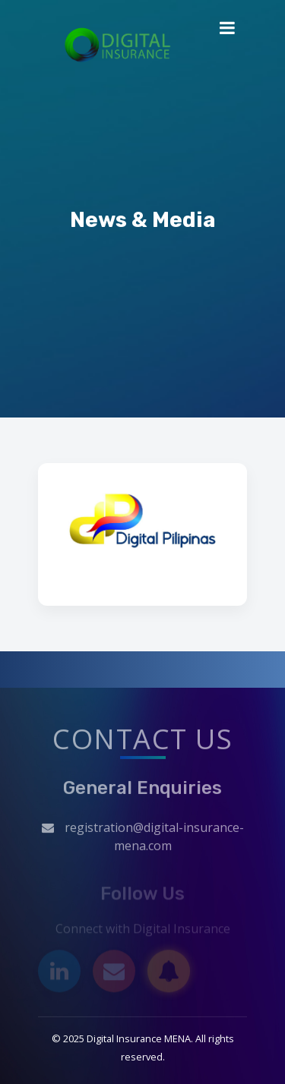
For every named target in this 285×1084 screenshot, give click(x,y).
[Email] (114, 973)
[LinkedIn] (59, 973)
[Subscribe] (168, 973)
